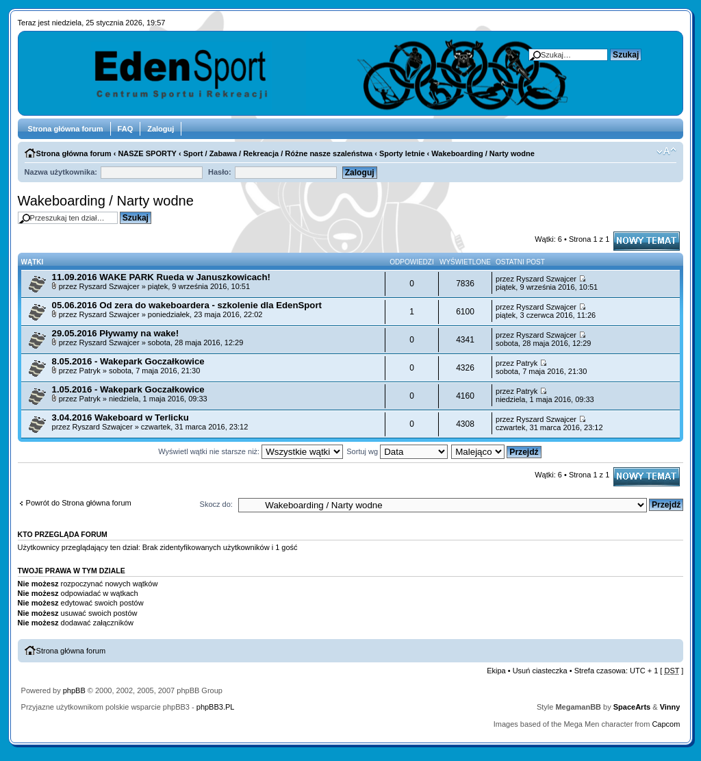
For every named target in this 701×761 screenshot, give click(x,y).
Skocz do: (216, 504)
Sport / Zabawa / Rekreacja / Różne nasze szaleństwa (277, 153)
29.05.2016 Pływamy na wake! (115, 333)
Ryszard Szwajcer (109, 286)
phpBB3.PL (215, 707)
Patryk (90, 370)
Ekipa (496, 670)
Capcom (666, 724)
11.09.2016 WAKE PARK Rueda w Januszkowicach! (161, 277)
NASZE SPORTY (147, 153)
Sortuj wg (397, 451)
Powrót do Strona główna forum (78, 503)
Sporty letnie (402, 153)
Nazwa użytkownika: (61, 172)
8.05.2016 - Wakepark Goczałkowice (128, 361)
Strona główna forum (65, 129)
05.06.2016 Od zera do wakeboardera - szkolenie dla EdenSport (187, 305)
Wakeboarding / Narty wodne (483, 153)
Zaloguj (160, 129)
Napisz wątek (646, 241)
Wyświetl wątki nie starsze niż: (250, 451)
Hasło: (219, 172)
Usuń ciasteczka (540, 670)
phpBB (74, 690)
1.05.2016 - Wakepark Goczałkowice (128, 389)
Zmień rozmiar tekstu (666, 151)
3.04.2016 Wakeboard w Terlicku (120, 417)
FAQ (125, 129)
